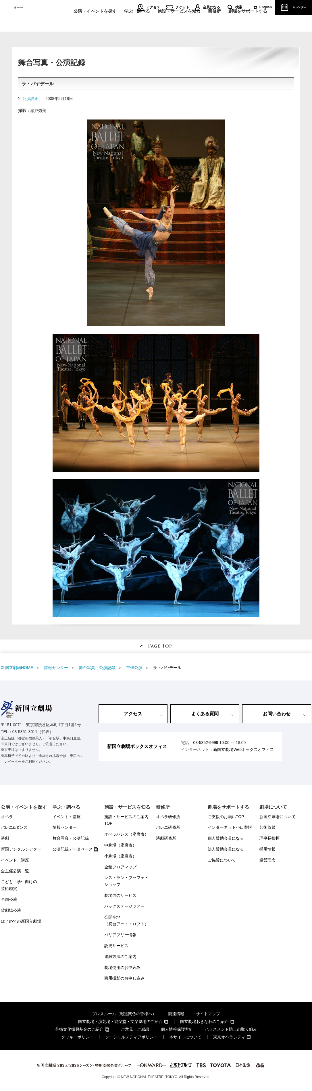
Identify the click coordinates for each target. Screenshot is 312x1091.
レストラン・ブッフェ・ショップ (126, 881)
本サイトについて (185, 1037)
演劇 (5, 838)
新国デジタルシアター (21, 849)
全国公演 (9, 899)
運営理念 (267, 860)
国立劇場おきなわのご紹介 (204, 1021)
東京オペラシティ (229, 1037)
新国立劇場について (277, 816)
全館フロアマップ (120, 867)
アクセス (153, 7)
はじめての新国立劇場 (21, 921)
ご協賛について (222, 860)
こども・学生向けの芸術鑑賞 (19, 885)
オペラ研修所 (168, 816)
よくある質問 (205, 713)
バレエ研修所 (168, 827)
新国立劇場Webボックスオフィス (243, 749)
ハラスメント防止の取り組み (231, 1029)
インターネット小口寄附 (230, 827)
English (265, 7)
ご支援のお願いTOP (226, 816)
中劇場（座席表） (120, 845)
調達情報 (176, 1013)
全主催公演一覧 (15, 871)
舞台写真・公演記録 (71, 838)
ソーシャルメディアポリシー (131, 1037)
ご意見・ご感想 (135, 1029)
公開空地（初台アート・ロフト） (126, 920)
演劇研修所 (166, 838)
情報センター (65, 827)
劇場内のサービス (120, 895)
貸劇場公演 (11, 910)
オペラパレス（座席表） (126, 834)
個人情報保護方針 (177, 1029)
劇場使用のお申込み (122, 967)
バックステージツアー (124, 906)
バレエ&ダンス (14, 827)
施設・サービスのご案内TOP (126, 820)
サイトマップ (208, 1013)
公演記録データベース (73, 849)
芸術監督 (267, 827)
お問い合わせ (276, 713)
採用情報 (267, 849)
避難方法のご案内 (120, 956)
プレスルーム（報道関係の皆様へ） (124, 1013)
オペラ (7, 816)
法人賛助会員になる (226, 849)
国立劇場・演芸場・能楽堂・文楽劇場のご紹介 (120, 1021)
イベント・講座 (15, 860)
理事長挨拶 (269, 838)
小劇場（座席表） (120, 856)
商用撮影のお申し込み (124, 978)
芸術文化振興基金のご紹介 (79, 1029)
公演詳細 (30, 98)
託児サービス (116, 945)
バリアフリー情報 (120, 934)
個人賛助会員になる (226, 838)
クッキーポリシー (77, 1037)
